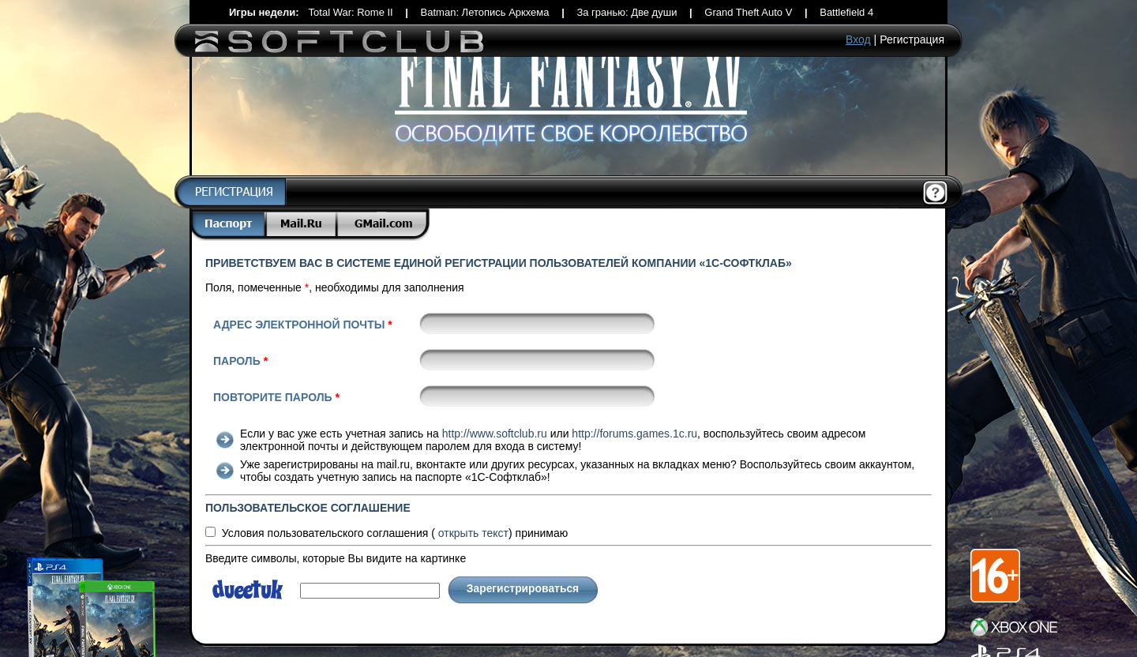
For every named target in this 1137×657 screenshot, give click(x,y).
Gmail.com (384, 224)
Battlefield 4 (846, 12)
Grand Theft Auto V (748, 12)
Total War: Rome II (351, 12)
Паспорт (228, 224)
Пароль (240, 361)
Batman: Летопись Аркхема (485, 12)
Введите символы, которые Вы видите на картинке (335, 558)
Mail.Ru (302, 224)
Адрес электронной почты (302, 324)
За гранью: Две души (626, 12)
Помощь (935, 193)
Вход (858, 39)
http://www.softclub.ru (494, 433)
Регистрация (912, 39)
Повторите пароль (276, 397)
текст (473, 533)
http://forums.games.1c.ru (634, 433)
